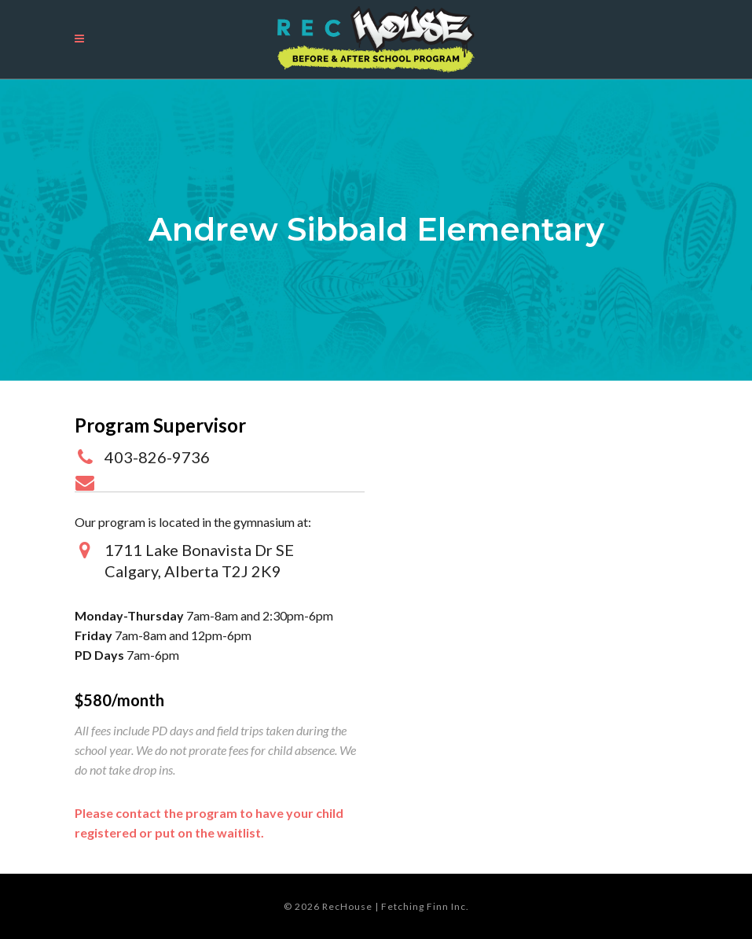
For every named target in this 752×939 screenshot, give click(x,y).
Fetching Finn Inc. (425, 906)
